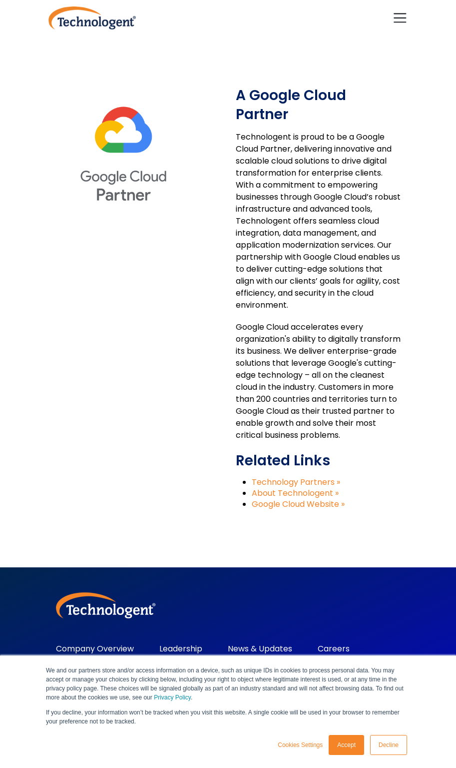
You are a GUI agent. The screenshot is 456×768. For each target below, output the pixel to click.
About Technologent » (295, 493)
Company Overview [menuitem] (95, 648)
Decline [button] (389, 744)
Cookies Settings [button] (300, 744)
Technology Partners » (296, 482)
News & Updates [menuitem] (260, 648)
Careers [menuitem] (334, 648)
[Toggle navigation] (400, 18)
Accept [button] (346, 744)
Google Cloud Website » (298, 504)
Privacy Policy (172, 697)
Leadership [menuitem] (180, 648)
